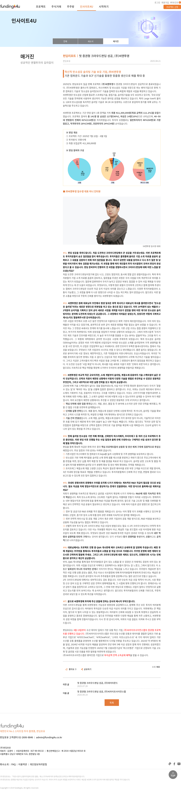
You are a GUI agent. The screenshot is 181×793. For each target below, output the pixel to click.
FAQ (13, 764)
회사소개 (4, 764)
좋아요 (71, 669)
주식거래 (56, 6)
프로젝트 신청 (172, 6)
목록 (112, 702)
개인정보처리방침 (38, 764)
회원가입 (165, 2)
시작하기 (104, 6)
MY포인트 (174, 2)
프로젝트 (41, 6)
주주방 (70, 6)
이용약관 (22, 764)
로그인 (157, 2)
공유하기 (86, 669)
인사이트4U (86, 6)
